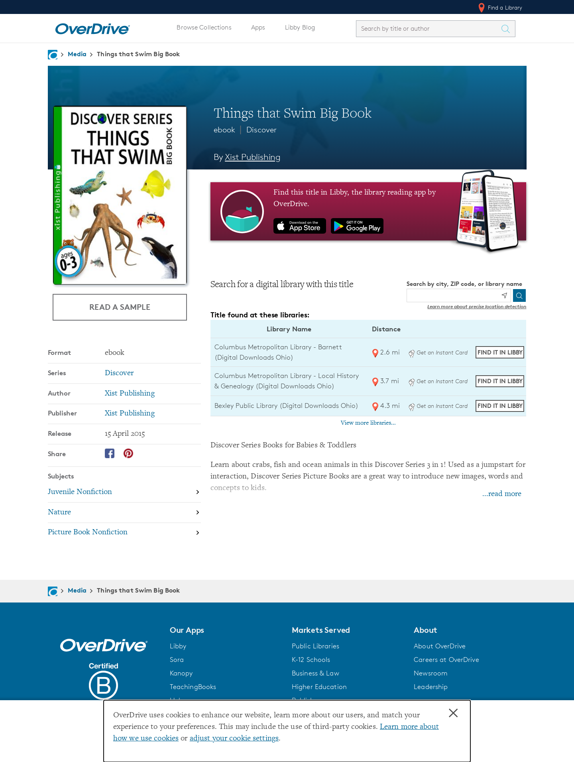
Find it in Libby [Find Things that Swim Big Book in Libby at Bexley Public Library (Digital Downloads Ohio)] (500, 406)
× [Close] (453, 713)
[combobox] (428, 28)
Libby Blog (300, 27)
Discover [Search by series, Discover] (119, 373)
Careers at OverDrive (446, 660)
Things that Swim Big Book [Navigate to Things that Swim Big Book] (138, 54)
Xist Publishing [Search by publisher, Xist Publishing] (130, 413)
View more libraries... (368, 423)
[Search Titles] (508, 29)
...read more (501, 494)
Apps (258, 27)
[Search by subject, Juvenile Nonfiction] (124, 492)
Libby (178, 646)
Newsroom (431, 673)
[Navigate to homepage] (52, 54)
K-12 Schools (311, 660)
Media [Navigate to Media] (77, 54)
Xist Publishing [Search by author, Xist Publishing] (253, 157)
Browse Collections (204, 27)
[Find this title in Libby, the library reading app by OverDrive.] (368, 211)
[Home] (92, 27)
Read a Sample (119, 307)
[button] (226, 630)
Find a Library (500, 7)
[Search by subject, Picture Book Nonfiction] (124, 533)
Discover (261, 129)
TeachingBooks (193, 687)
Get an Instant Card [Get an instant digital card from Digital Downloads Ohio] (438, 352)
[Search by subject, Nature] (124, 513)
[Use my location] (504, 295)
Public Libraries (315, 646)
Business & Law (315, 673)
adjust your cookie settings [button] (234, 738)
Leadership (431, 687)
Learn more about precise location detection (476, 306)
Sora (177, 660)
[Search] (519, 295)
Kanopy (181, 673)
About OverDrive (440, 646)
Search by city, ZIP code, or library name (464, 283)
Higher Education (319, 687)
